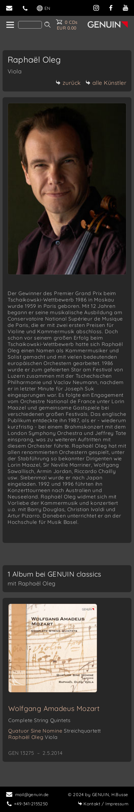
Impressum (103, 803)
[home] (9, 25)
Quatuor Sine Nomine (54, 730)
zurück (68, 82)
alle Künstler (106, 82)
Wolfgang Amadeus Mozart (53, 708)
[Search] (30, 25)
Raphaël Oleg (33, 737)
